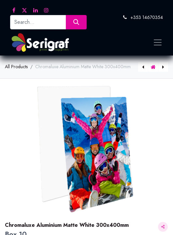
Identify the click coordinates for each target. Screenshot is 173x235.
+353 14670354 (146, 17)
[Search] (76, 22)
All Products (16, 66)
